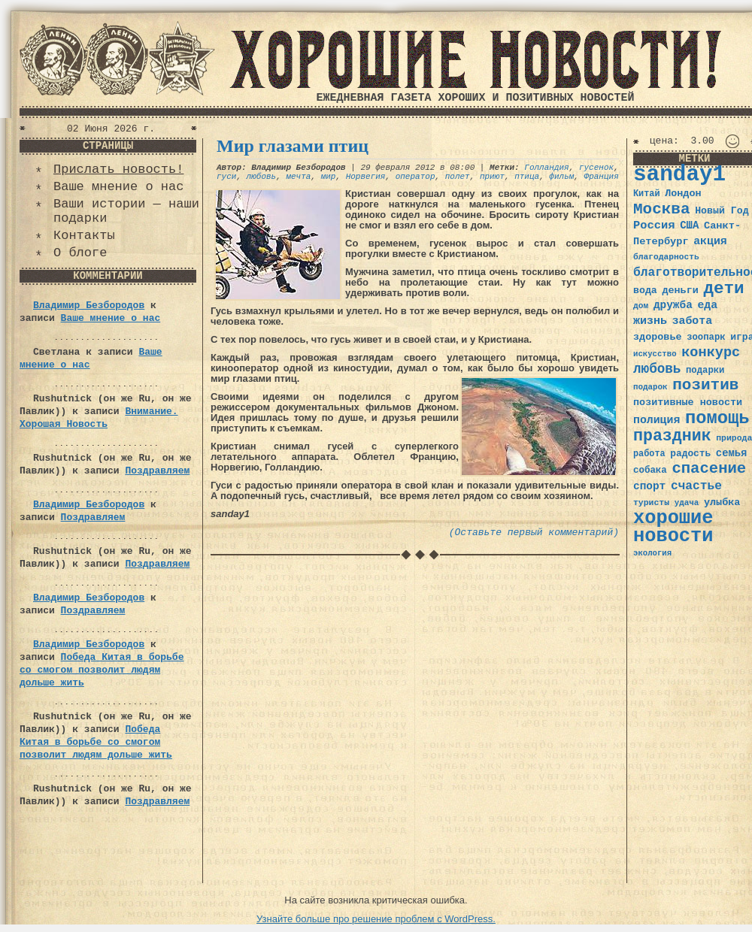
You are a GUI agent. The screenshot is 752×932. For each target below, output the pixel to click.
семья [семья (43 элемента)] (731, 453)
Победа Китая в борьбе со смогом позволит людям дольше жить (101, 670)
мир (328, 176)
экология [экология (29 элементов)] (652, 553)
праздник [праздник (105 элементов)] (672, 436)
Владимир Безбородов (88, 305)
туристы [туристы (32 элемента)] (651, 502)
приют (492, 176)
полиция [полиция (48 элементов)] (656, 420)
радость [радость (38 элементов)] (690, 453)
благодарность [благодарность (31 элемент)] (666, 257)
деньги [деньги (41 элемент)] (680, 290)
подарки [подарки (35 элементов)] (705, 370)
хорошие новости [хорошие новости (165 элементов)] (673, 527)
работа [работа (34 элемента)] (649, 454)
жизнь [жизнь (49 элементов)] (650, 321)
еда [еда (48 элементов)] (707, 305)
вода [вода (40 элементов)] (645, 290)
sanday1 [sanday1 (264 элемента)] (679, 174)
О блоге (80, 253)
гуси (226, 176)
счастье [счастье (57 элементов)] (696, 486)
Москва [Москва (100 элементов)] (661, 209)
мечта (298, 176)
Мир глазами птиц (292, 146)
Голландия (546, 167)
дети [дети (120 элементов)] (723, 288)
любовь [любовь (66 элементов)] (657, 369)
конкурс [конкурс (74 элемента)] (710, 353)
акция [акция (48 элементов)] (710, 241)
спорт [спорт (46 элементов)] (649, 486)
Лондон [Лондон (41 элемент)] (683, 193)
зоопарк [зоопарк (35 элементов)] (706, 337)
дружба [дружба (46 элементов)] (673, 305)
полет (457, 176)
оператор (415, 176)
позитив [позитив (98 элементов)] (705, 385)
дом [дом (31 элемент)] (640, 305)
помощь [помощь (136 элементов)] (717, 418)
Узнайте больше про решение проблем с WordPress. (376, 918)
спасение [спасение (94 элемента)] (709, 468)
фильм (561, 176)
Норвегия (366, 176)
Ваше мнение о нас (118, 187)
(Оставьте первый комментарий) (534, 532)
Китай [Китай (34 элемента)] (646, 194)
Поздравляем (157, 471)
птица (526, 176)
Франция (601, 176)
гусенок (596, 167)
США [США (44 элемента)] (689, 225)
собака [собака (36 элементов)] (650, 470)
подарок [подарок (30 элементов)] (650, 387)
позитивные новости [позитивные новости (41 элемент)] (687, 402)
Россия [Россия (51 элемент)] (654, 225)
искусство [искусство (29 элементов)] (655, 354)
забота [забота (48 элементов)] (692, 321)
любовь (262, 176)
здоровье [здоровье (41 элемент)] (657, 337)
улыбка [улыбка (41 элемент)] (722, 502)
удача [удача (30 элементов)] (687, 502)
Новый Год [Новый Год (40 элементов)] (721, 210)
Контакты (84, 235)
